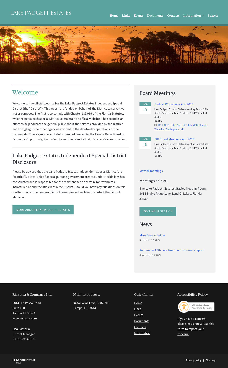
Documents (141, 321)
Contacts (140, 327)
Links (137, 309)
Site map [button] (211, 360)
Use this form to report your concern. (195, 329)
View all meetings (151, 171)
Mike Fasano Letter (152, 235)
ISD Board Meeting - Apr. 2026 (174, 139)
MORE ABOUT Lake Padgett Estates (43, 210)
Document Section (158, 211)
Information (142, 333)
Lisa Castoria (21, 329)
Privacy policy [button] (193, 360)
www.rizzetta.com (24, 318)
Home (138, 303)
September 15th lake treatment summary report (171, 250)
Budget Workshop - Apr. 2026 (173, 104)
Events (138, 315)
